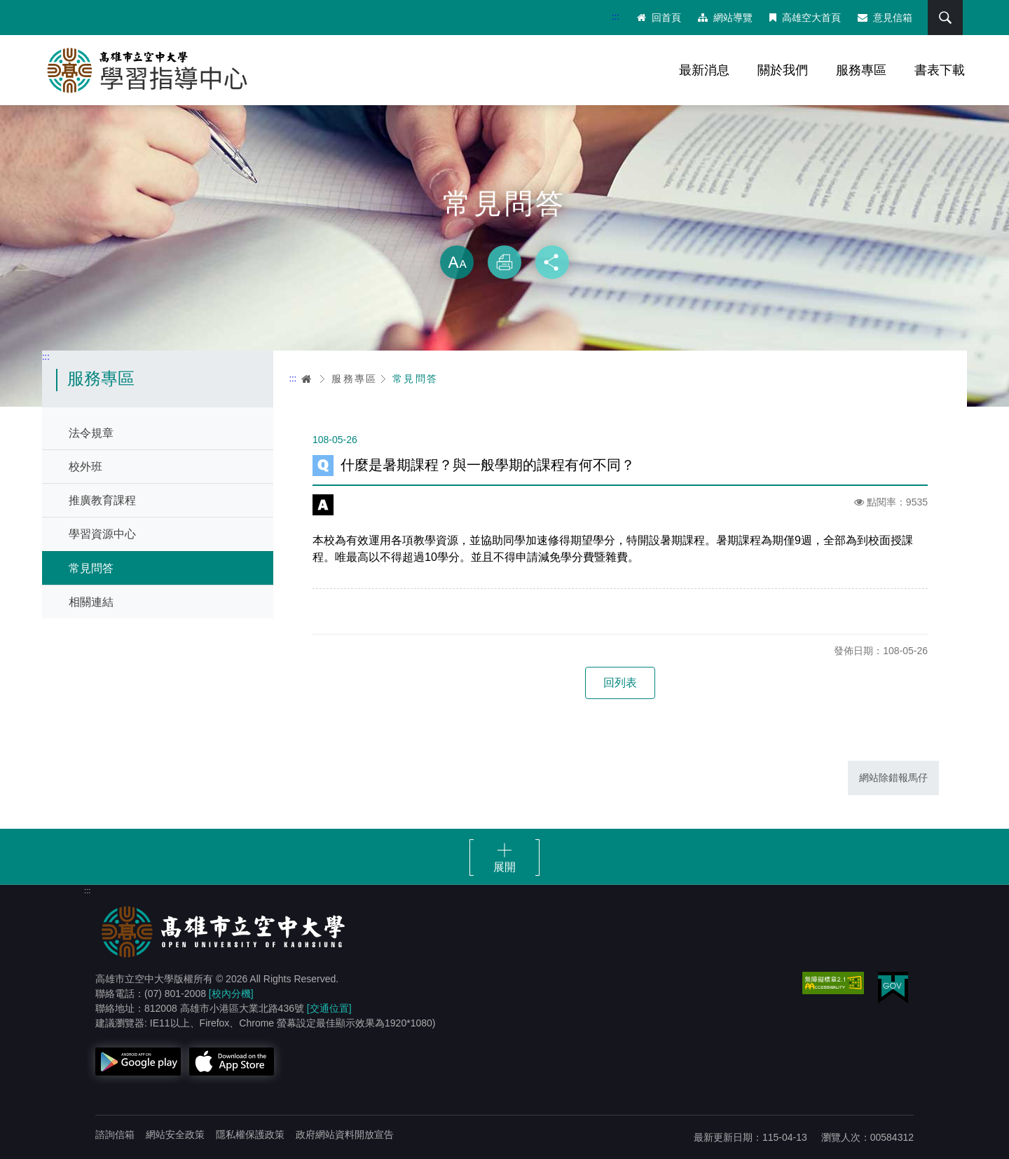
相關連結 (91, 602)
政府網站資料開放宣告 (345, 1134)
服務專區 (861, 70)
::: (615, 16)
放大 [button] (457, 262)
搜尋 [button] (945, 17)
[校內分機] (231, 993)
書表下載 (939, 70)
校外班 (85, 467)
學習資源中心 (102, 534)
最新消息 (704, 70)
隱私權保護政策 (250, 1134)
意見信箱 (885, 17)
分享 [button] (552, 262)
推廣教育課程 (102, 500)
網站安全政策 (175, 1134)
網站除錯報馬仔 (893, 777)
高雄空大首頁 (805, 17)
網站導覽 (725, 17)
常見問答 (91, 568)
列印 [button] (504, 262)
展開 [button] (504, 867)
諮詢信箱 (115, 1134)
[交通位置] (329, 1008)
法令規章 (91, 433)
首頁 (307, 379)
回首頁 (659, 17)
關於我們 (782, 70)
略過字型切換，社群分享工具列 (504, 231)
